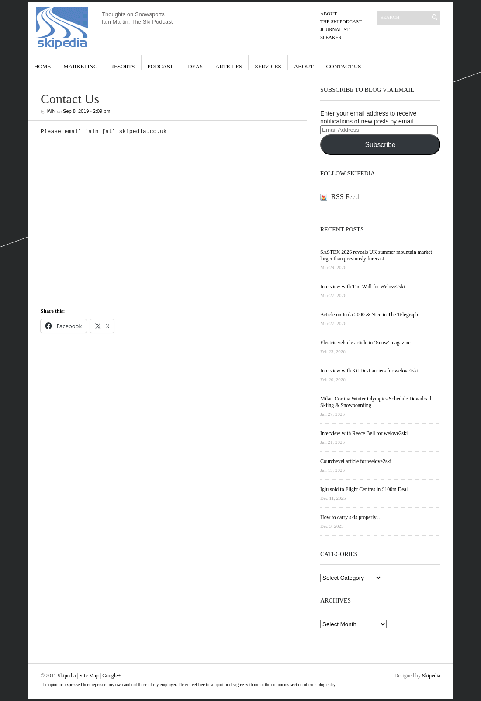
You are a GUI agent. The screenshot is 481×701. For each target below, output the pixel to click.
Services (268, 66)
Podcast (160, 66)
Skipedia (67, 676)
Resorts (122, 66)
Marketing (80, 66)
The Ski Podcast (341, 21)
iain (50, 111)
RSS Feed (345, 196)
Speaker (331, 37)
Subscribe (380, 144)
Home (42, 66)
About (328, 13)
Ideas (194, 66)
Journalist (335, 29)
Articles (228, 66)
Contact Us (343, 66)
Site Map (89, 676)
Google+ (111, 676)
